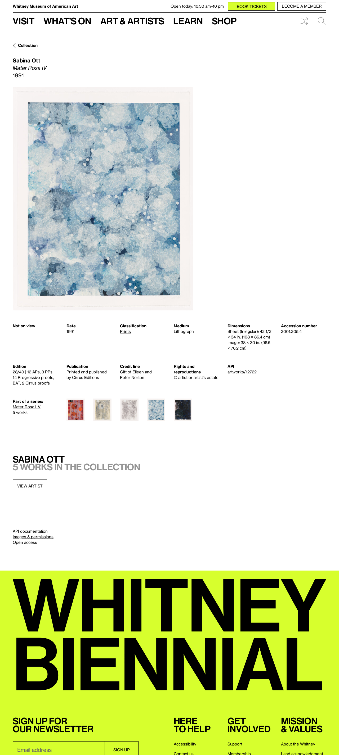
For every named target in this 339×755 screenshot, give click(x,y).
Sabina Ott (26, 60)
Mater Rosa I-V (27, 406)
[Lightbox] (103, 198)
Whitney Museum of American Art (45, 6)
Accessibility (185, 744)
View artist (30, 485)
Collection (28, 45)
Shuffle (304, 21)
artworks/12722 (242, 371)
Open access (25, 542)
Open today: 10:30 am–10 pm (197, 6)
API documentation (30, 531)
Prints (125, 331)
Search (322, 21)
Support (235, 744)
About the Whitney (298, 744)
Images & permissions (33, 536)
